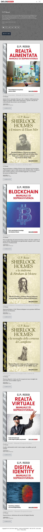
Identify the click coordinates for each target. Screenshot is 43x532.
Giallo (10, 176)
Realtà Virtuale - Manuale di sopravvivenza (17, 443)
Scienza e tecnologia (9, 245)
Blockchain (6, 236)
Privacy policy (23, 529)
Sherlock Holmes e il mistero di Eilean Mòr (17, 165)
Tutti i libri (6, 33)
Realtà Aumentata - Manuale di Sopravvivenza (18, 95)
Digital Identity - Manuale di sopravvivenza (17, 511)
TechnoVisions (5, 104)
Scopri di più (7, 108)
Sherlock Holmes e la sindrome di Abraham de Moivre (21, 305)
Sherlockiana (5, 175)
